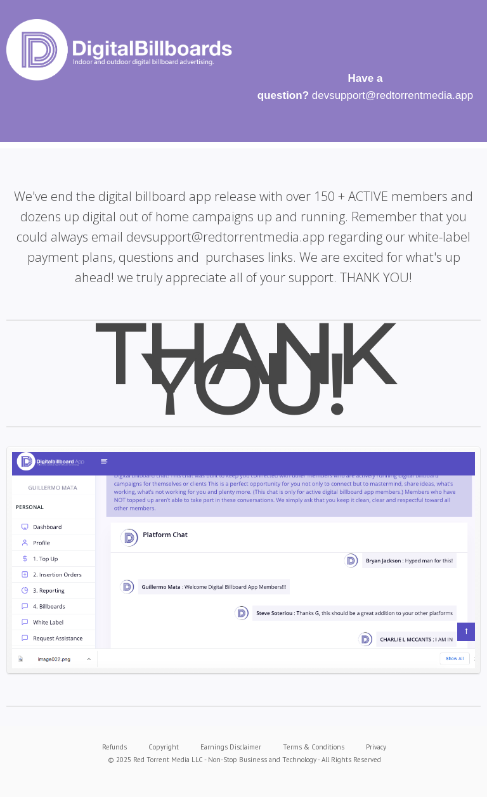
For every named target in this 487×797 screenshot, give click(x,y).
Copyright (163, 746)
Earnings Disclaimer (230, 746)
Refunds (114, 746)
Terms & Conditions (313, 746)
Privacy (376, 746)
